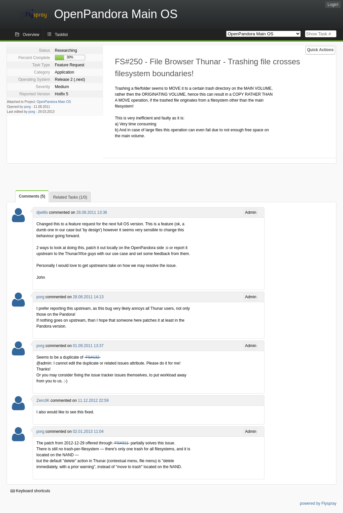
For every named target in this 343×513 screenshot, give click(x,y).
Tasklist (61, 34)
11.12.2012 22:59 (93, 400)
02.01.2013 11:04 (88, 431)
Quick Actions (320, 50)
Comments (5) (32, 196)
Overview (31, 34)
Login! (332, 4)
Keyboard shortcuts (30, 491)
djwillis (42, 212)
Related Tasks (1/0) (70, 197)
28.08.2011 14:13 (88, 297)
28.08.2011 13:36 (91, 212)
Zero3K (42, 400)
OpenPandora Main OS (54, 102)
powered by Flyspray (318, 503)
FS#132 (92, 357)
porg (27, 107)
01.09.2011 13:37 (88, 345)
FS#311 (121, 443)
